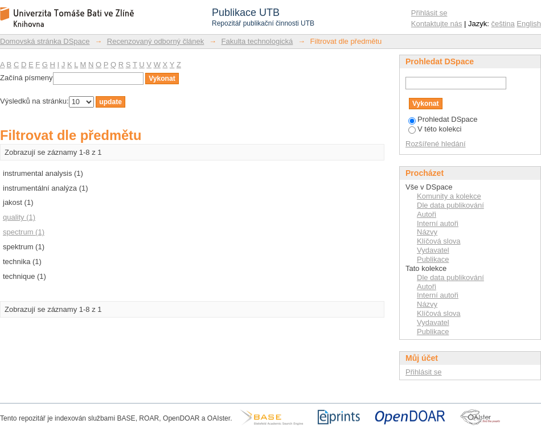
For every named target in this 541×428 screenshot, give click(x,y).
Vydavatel (433, 250)
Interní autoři (437, 223)
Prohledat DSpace (443, 119)
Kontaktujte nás (436, 23)
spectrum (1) (23, 232)
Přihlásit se (429, 13)
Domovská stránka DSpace (45, 41)
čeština (503, 23)
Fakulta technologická (257, 41)
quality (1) (19, 217)
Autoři (426, 214)
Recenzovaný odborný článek (155, 41)
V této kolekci (434, 129)
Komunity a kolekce (449, 196)
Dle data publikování (450, 205)
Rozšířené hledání (435, 143)
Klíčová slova (439, 241)
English (529, 23)
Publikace (433, 259)
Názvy (427, 232)
